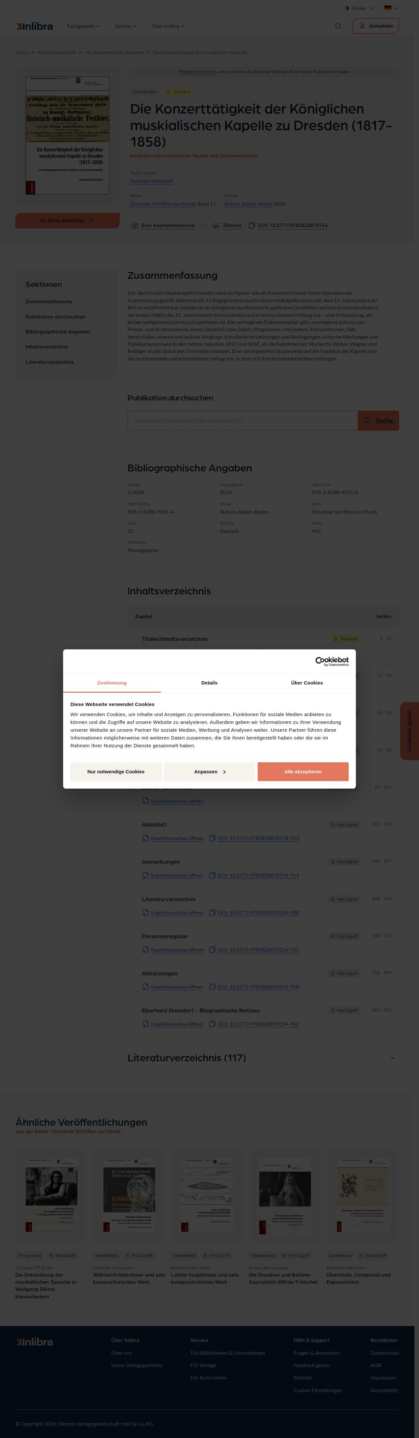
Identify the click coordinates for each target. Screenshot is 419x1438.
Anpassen (209, 771)
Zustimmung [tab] (112, 682)
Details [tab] (209, 682)
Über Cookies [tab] (307, 682)
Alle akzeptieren (302, 771)
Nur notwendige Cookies (116, 771)
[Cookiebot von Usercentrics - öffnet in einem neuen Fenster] (320, 662)
